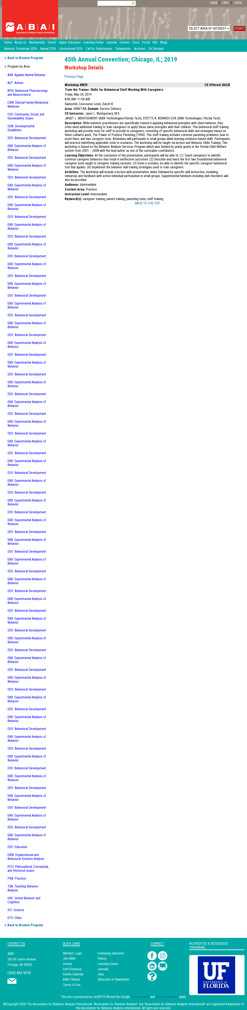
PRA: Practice (16, 878)
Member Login (72, 953)
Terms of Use (72, 985)
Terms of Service (167, 997)
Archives (139, 49)
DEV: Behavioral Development (26, 138)
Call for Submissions (99, 49)
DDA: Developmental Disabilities (20, 128)
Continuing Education (111, 953)
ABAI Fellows (71, 979)
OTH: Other (14, 918)
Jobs (101, 974)
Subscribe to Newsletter (114, 979)
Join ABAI (69, 958)
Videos (102, 958)
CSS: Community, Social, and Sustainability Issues (25, 116)
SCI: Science (15, 910)
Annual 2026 (48, 49)
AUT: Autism (15, 83)
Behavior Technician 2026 (20, 49)
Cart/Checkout (72, 969)
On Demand (156, 49)
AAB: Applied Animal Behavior (26, 75)
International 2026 (71, 49)
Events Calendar (73, 974)
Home (8, 42)
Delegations (123, 49)
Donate (67, 964)
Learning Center (108, 964)
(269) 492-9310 (19, 972)
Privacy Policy (140, 997)
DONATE (239, 28)
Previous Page (73, 77)
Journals (103, 969)
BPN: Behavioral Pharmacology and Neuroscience (27, 93)
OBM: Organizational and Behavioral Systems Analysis (25, 857)
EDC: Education (17, 847)
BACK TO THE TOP (147, 203)
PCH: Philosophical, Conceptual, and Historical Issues (28, 869)
